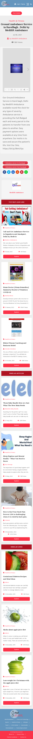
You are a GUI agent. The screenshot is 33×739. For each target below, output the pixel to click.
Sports (7, 722)
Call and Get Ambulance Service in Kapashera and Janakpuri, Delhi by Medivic (16, 234)
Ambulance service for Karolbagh (15, 163)
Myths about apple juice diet (14, 630)
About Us (11, 734)
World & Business (9, 719)
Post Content (16, 13)
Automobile (24, 725)
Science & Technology (22, 719)
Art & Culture (14, 725)
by (17, 38)
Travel (6, 725)
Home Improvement (21, 728)
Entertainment (9, 728)
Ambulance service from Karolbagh (15, 167)
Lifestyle (25, 722)
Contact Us (23, 737)
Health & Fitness (16, 21)
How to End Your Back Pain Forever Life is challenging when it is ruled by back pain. (15, 514)
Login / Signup (19, 4)
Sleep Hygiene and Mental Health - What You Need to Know (14, 458)
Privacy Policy (20, 734)
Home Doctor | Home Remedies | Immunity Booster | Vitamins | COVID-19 (16, 289)
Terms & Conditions (12, 737)
